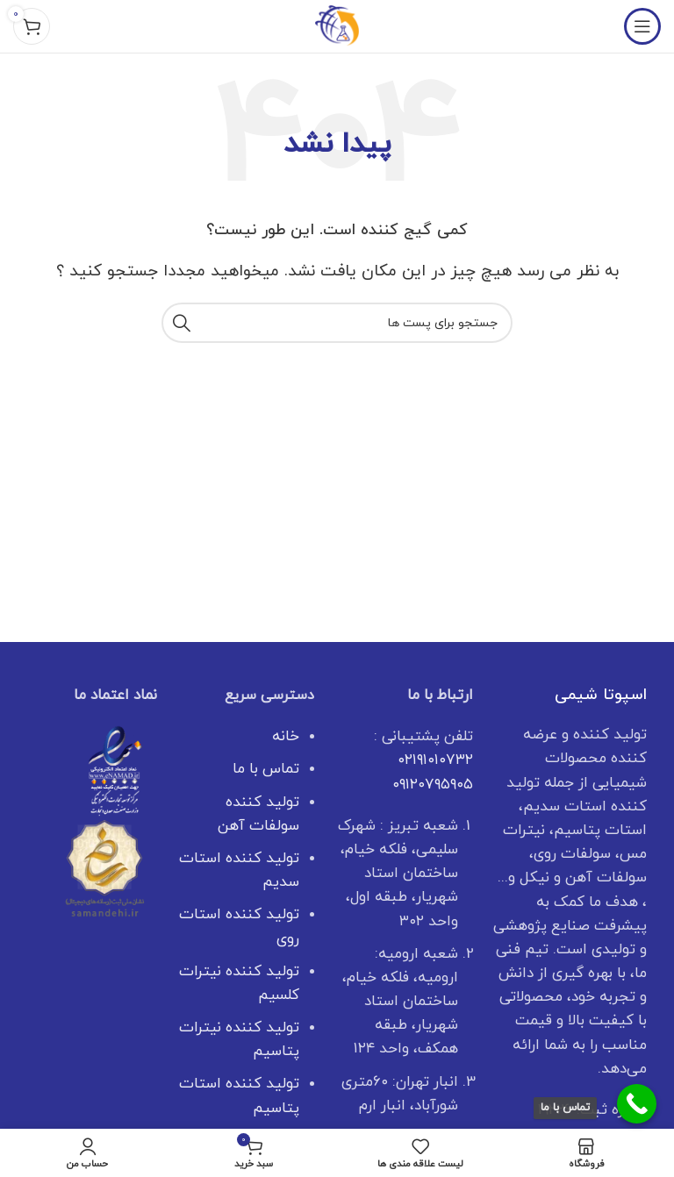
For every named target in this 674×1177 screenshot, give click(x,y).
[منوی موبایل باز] (642, 26)
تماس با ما (266, 769)
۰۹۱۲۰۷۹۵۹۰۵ (432, 784)
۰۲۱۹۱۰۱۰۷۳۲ (435, 760)
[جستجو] (337, 323)
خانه (285, 736)
